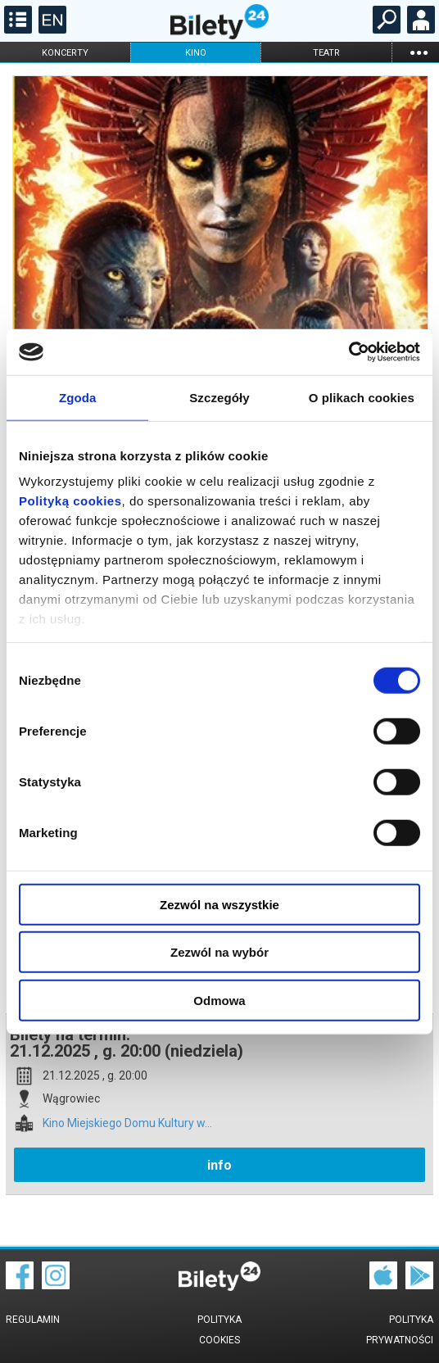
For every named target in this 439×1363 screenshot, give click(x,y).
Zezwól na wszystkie (219, 904)
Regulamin (33, 1319)
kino (195, 53)
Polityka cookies (219, 1330)
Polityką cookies (70, 501)
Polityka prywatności (399, 1330)
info (219, 1165)
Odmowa (219, 1000)
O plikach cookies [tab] (361, 397)
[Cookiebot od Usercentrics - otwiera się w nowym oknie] (348, 352)
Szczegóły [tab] (219, 397)
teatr (326, 53)
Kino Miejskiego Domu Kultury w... (127, 1123)
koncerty (65, 53)
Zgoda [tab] (78, 397)
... (418, 52)
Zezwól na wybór (219, 952)
